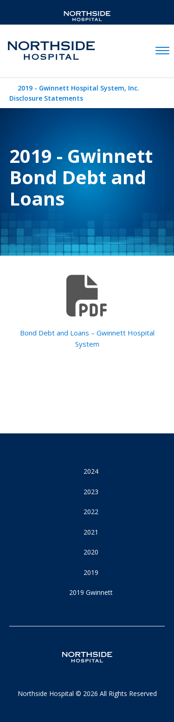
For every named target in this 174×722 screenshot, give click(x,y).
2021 (91, 532)
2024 (91, 471)
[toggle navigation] (162, 51)
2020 (91, 552)
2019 (91, 572)
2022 (91, 511)
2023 (91, 491)
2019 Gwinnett (91, 592)
